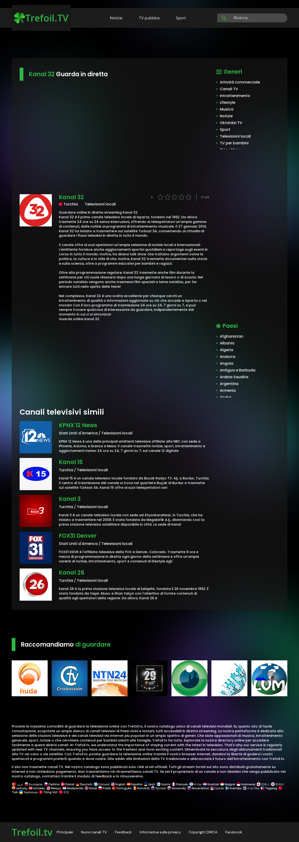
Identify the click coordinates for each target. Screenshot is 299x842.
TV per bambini (234, 143)
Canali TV (229, 89)
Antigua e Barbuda (237, 370)
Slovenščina (198, 788)
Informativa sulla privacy (160, 832)
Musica (226, 109)
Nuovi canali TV (94, 832)
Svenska (233, 788)
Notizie (116, 18)
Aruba (225, 397)
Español (134, 784)
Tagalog (269, 788)
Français (180, 784)
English (118, 784)
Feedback (123, 832)
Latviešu (37, 788)
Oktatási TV (231, 122)
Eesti (149, 784)
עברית (195, 784)
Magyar (228, 784)
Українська (28, 792)
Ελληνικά (101, 784)
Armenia (228, 390)
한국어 (277, 784)
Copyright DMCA (203, 832)
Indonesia (246, 784)
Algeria (226, 350)
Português (121, 788)
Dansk (67, 784)
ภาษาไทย (251, 788)
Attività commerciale (240, 82)
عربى (18, 784)
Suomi (163, 784)
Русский (158, 788)
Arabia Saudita (234, 377)
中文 (63, 792)
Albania (227, 343)
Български (33, 784)
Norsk (91, 788)
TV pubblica (149, 18)
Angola (226, 363)
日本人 (263, 784)
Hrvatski (211, 784)
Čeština (51, 784)
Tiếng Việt (48, 792)
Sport (181, 18)
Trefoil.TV (41, 17)
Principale (65, 832)
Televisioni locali (235, 136)
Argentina (229, 383)
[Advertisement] (149, 43)
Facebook (233, 832)
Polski (104, 788)
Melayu (54, 788)
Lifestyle (227, 102)
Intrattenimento (235, 95)
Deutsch (84, 784)
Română (141, 788)
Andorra (227, 356)
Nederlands (73, 788)
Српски (217, 788)
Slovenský (177, 788)
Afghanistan (231, 336)
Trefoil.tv (32, 832)
